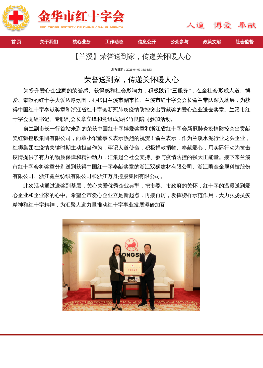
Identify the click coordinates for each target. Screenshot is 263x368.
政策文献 (212, 41)
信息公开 (147, 41)
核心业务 (82, 41)
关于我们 (49, 41)
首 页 (16, 41)
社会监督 (245, 41)
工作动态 (114, 41)
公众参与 (179, 41)
